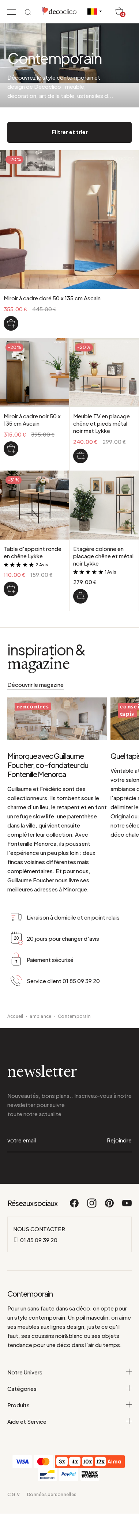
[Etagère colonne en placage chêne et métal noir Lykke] (80, 596)
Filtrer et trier (70, 131)
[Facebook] (75, 1206)
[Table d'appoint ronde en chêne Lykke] (11, 589)
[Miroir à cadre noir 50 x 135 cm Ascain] (11, 448)
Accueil (15, 1016)
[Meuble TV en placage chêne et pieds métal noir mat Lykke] (80, 456)
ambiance (40, 1016)
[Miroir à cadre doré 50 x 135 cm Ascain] (11, 323)
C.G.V (13, 1494)
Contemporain (74, 1016)
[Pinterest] (110, 1206)
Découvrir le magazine (35, 684)
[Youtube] (127, 1206)
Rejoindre (119, 1140)
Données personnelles (51, 1494)
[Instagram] (92, 1206)
